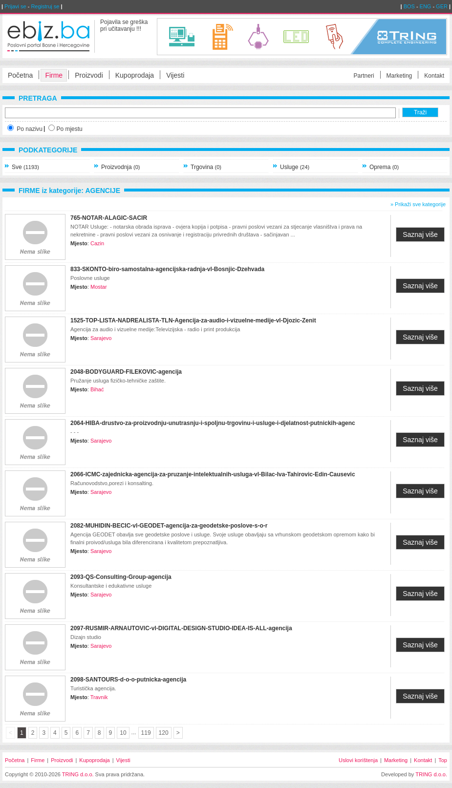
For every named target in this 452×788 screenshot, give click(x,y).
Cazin (97, 243)
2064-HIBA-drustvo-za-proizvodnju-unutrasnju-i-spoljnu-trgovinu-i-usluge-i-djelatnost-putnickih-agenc (212, 423)
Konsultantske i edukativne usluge (110, 586)
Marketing (399, 75)
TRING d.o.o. (78, 774)
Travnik (99, 697)
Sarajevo (100, 338)
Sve (25, 167)
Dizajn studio (85, 637)
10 (123, 732)
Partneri (364, 75)
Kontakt (434, 75)
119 (146, 732)
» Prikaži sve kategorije (418, 204)
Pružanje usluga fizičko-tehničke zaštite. (118, 380)
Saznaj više (420, 234)
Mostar (98, 287)
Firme (54, 75)
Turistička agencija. (93, 688)
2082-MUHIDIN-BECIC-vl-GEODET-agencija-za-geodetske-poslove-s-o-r (168, 525)
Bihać (97, 389)
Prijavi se (15, 6)
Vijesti (175, 75)
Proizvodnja (120, 167)
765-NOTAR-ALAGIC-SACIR (108, 217)
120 (164, 732)
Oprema (384, 167)
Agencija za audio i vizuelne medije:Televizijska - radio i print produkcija (155, 329)
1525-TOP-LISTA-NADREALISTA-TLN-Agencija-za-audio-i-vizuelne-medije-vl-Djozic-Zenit (193, 320)
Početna (20, 75)
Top (442, 760)
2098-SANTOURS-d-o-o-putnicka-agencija (128, 679)
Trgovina (206, 167)
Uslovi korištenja (358, 760)
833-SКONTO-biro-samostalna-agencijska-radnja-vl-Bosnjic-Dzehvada (167, 269)
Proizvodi (89, 75)
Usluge (294, 167)
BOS (409, 6)
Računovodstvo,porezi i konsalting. (111, 483)
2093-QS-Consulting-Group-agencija (121, 577)
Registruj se (45, 6)
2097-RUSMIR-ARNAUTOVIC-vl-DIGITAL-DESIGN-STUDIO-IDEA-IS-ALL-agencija (181, 628)
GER (442, 6)
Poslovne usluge (90, 278)
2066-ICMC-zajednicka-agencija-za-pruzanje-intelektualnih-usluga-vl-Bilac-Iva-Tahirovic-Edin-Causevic (212, 474)
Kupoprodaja (134, 75)
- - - (74, 432)
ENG (425, 6)
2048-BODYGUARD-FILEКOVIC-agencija (126, 371)
